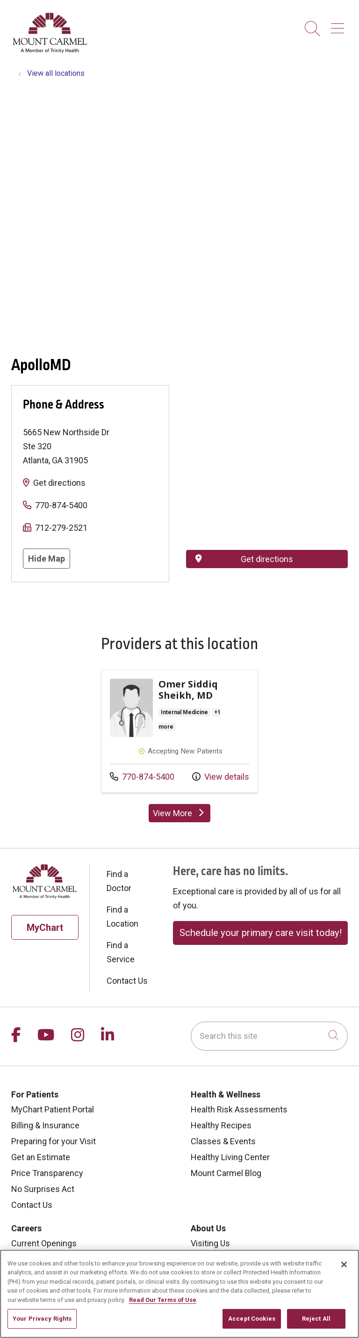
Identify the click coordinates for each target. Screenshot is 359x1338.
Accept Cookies (251, 1318)
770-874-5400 (61, 505)
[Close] (344, 1264)
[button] (339, 25)
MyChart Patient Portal (52, 1109)
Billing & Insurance (45, 1125)
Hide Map (46, 558)
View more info (179, 731)
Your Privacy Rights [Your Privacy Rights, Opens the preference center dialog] (42, 1318)
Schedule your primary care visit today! (261, 932)
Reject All (316, 1318)
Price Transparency (47, 1173)
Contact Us (127, 981)
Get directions (59, 483)
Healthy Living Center (230, 1157)
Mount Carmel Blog (226, 1173)
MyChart (45, 927)
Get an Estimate (40, 1157)
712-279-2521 (61, 528)
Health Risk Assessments (239, 1109)
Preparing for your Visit (53, 1141)
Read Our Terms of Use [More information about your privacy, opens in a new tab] (162, 1299)
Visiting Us (210, 1243)
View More (179, 813)
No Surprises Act (42, 1189)
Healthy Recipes (221, 1125)
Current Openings (44, 1243)
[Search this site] (269, 1036)
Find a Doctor (119, 881)
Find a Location (122, 917)
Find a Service (121, 952)
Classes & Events (223, 1141)
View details (220, 777)
